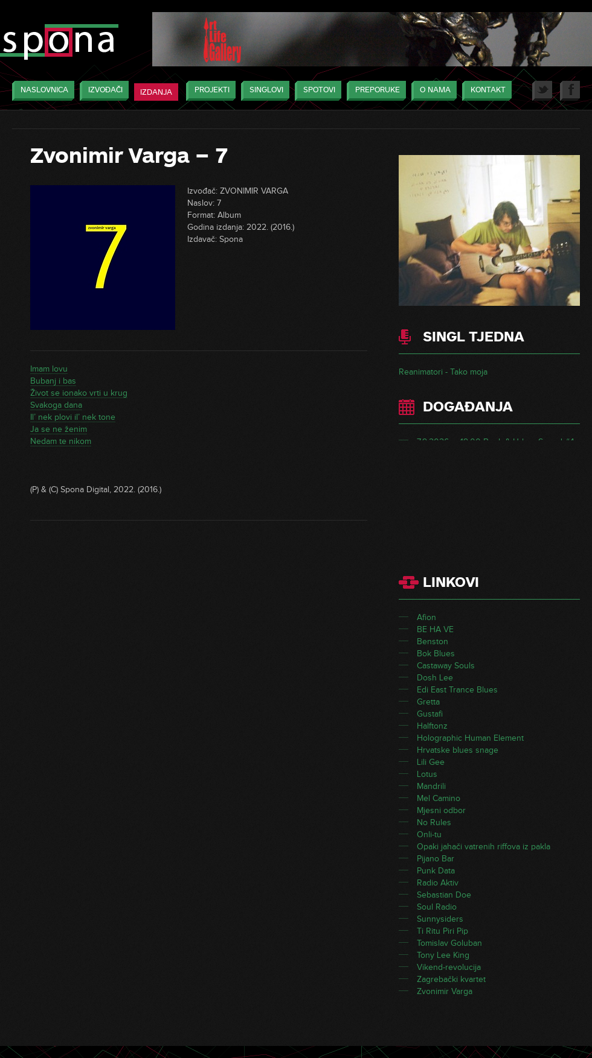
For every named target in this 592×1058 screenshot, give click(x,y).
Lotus (427, 774)
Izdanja (156, 92)
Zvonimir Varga (444, 991)
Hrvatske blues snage (457, 750)
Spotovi (316, 91)
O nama (432, 91)
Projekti (209, 91)
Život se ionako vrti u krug (78, 393)
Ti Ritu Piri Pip (442, 931)
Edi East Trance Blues (457, 689)
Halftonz (432, 725)
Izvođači (102, 91)
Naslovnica (41, 91)
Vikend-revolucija (449, 967)
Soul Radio (437, 906)
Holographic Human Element (470, 738)
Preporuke (374, 91)
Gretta (428, 701)
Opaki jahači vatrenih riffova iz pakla (483, 846)
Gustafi (430, 713)
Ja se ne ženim (58, 429)
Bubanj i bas (53, 380)
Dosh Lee (435, 677)
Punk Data (436, 870)
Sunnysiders (440, 918)
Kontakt (485, 91)
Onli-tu (429, 834)
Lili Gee (431, 762)
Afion (426, 617)
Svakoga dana (56, 405)
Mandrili (431, 786)
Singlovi (263, 91)
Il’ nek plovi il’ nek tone (72, 417)
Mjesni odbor (441, 810)
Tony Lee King (443, 955)
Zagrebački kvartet (451, 979)
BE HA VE (435, 629)
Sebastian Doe (444, 894)
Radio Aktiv (437, 882)
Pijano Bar (435, 858)
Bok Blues (436, 653)
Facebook (570, 91)
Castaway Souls (446, 665)
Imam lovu (49, 368)
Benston (432, 641)
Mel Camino (438, 798)
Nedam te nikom (60, 441)
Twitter (542, 91)
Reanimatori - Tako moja (443, 371)
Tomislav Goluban (449, 943)
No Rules (434, 822)
